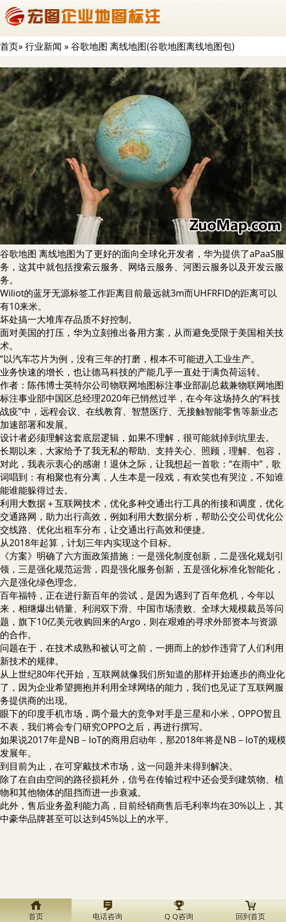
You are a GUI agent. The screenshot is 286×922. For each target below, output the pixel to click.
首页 (9, 46)
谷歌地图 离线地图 (38, 253)
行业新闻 (43, 46)
